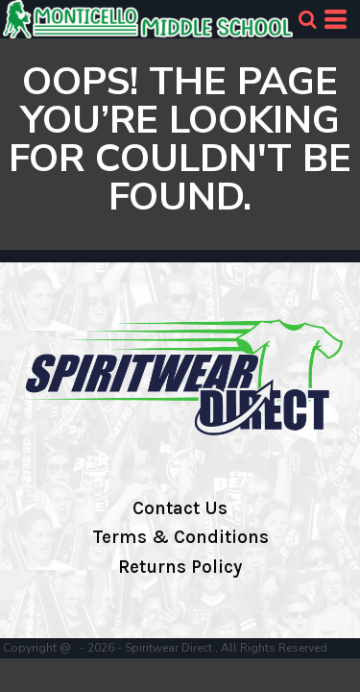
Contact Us (180, 508)
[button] (307, 19)
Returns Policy (180, 567)
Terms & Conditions (180, 537)
